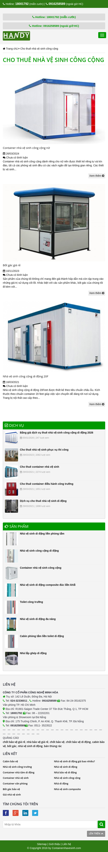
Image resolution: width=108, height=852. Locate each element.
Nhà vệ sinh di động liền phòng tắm (42, 533)
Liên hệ (66, 844)
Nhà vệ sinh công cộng (67, 778)
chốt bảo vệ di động (78, 742)
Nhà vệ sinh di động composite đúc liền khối (48, 584)
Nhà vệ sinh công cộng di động (39, 550)
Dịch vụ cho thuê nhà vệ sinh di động (43, 500)
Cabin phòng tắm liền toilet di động (42, 636)
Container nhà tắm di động (18, 772)
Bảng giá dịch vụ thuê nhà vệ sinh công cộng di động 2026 (56, 432)
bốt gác (11, 746)
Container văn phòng (15, 783)
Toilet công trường (31, 601)
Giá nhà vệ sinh (12, 794)
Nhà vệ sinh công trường (17, 766)
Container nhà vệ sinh (16, 778)
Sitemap (42, 844)
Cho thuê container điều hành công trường (46, 483)
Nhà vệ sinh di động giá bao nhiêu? (74, 761)
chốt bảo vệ (57, 742)
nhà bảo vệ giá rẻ (37, 742)
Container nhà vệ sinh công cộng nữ (26, 148)
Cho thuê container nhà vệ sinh (39, 466)
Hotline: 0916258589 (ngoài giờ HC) (54, 25)
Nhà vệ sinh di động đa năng (38, 619)
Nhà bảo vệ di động (65, 772)
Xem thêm (96, 175)
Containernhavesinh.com (66, 848)
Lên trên (96, 833)
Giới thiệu (54, 844)
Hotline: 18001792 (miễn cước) (54, 17)
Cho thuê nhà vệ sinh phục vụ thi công (44, 449)
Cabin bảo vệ (10, 761)
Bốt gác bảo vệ (11, 789)
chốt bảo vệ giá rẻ (14, 742)
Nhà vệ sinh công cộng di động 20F (25, 376)
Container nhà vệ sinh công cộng (40, 567)
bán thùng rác (53, 746)
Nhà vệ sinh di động (65, 766)
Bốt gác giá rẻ (11, 265)
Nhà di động (61, 783)
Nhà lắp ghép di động (33, 653)
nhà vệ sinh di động (30, 746)
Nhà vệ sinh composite (67, 789)
